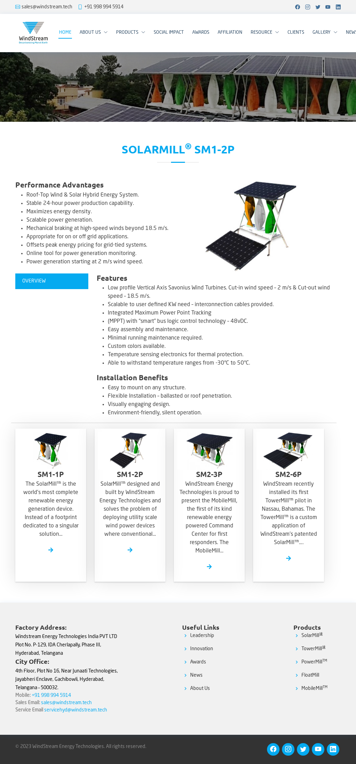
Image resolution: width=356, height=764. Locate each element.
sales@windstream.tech (47, 7)
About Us (200, 688)
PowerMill (314, 662)
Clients (296, 32)
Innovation (201, 648)
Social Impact (169, 32)
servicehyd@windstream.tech (75, 710)
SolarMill (312, 635)
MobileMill (314, 688)
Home (65, 32)
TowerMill (313, 648)
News (196, 675)
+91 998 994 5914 (103, 7)
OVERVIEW (34, 281)
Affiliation (230, 32)
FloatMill (310, 675)
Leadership (202, 635)
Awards (200, 32)
